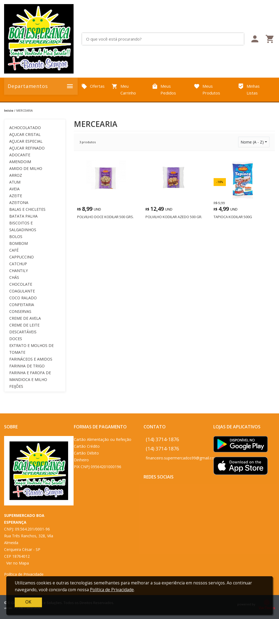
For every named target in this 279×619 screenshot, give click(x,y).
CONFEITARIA (21, 304)
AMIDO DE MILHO (25, 168)
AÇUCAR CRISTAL (25, 134)
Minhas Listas (249, 89)
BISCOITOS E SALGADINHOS (22, 226)
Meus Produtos (207, 89)
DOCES (15, 338)
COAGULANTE (22, 291)
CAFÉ (14, 250)
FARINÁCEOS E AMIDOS (30, 359)
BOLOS (15, 236)
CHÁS (14, 277)
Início (8, 110)
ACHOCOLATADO (25, 127)
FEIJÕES (16, 386)
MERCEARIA (24, 110)
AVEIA (14, 188)
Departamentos (41, 86)
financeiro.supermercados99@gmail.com (182, 458)
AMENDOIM (20, 161)
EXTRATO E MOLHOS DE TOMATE (31, 349)
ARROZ (15, 175)
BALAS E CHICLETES (27, 209)
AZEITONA (18, 202)
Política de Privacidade (24, 574)
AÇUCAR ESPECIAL (26, 141)
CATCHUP (18, 263)
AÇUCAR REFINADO (27, 148)
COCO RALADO (23, 297)
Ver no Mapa (17, 563)
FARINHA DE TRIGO (27, 365)
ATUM (14, 182)
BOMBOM (18, 243)
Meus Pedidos (164, 89)
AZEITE (15, 195)
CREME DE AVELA (25, 318)
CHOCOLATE (20, 284)
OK (28, 602)
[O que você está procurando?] (165, 39)
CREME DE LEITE (24, 325)
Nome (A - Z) (252, 142)
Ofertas (93, 86)
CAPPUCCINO (21, 257)
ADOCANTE (19, 154)
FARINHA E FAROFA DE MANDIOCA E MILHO (30, 376)
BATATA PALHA (23, 216)
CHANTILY (18, 270)
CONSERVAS (20, 311)
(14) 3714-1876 (162, 439)
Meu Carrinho (124, 89)
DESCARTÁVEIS (23, 331)
